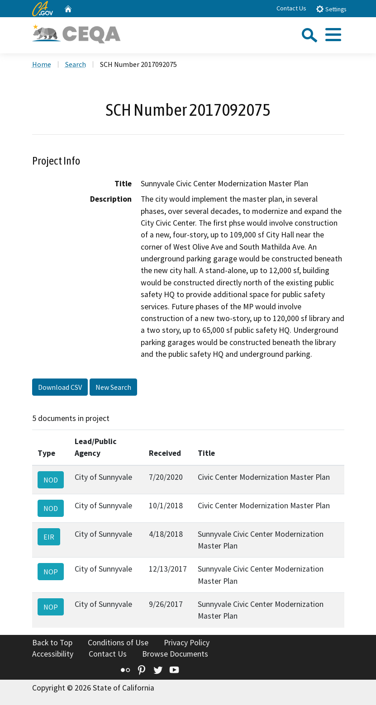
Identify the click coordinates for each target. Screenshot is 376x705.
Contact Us (291, 8)
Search (75, 64)
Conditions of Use (118, 643)
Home (41, 64)
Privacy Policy (186, 643)
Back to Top (52, 643)
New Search (113, 387)
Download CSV (60, 387)
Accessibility (52, 654)
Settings (331, 9)
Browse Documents (175, 654)
